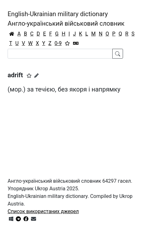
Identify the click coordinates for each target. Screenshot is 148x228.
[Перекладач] (75, 43)
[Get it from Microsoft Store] (11, 219)
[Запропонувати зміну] (36, 75)
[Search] (60, 54)
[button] (29, 75)
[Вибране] (67, 43)
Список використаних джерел (43, 211)
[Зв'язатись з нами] (33, 219)
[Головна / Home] (12, 34)
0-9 (58, 43)
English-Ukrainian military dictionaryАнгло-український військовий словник (66, 18)
